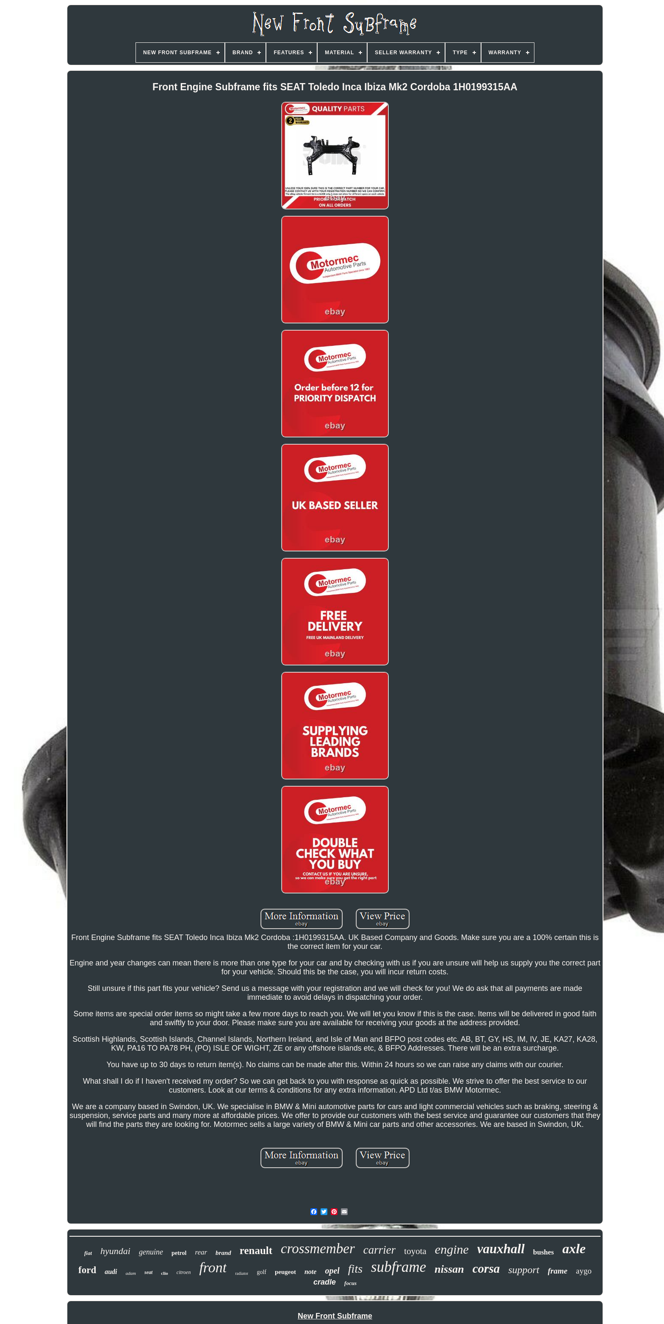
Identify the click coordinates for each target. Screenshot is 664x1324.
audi (111, 1271)
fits (355, 1268)
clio (164, 1273)
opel (332, 1270)
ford (87, 1270)
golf (261, 1272)
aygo (584, 1270)
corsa (486, 1268)
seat (148, 1272)
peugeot (285, 1271)
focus (350, 1283)
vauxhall (501, 1248)
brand (223, 1252)
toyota (415, 1251)
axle (574, 1248)
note (310, 1271)
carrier (379, 1249)
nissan (449, 1269)
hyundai (115, 1251)
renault (256, 1250)
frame (557, 1270)
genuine (151, 1252)
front (213, 1267)
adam (131, 1273)
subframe (398, 1267)
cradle (324, 1282)
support (523, 1269)
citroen (184, 1272)
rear (201, 1252)
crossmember (318, 1248)
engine (452, 1249)
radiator (241, 1273)
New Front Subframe (335, 1316)
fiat (88, 1253)
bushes (543, 1252)
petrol (179, 1253)
